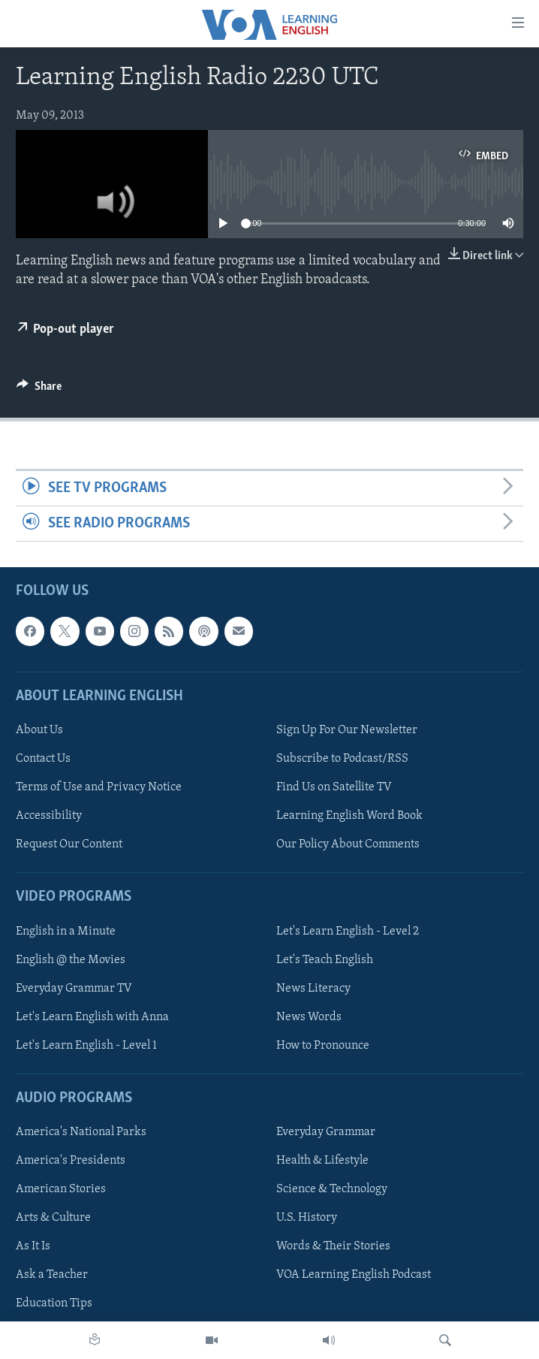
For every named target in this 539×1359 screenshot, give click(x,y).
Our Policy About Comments (348, 844)
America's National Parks (81, 1132)
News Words (309, 1017)
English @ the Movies (70, 960)
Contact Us (43, 759)
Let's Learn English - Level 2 (347, 932)
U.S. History (306, 1219)
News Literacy (313, 989)
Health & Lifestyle (322, 1161)
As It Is (33, 1247)
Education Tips (54, 1304)
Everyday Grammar (325, 1132)
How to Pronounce (322, 1046)
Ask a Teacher (52, 1276)
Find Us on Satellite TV (334, 787)
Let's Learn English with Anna (92, 1017)
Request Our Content (69, 844)
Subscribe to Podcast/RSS (342, 759)
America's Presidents (70, 1161)
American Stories (61, 1190)
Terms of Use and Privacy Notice (99, 787)
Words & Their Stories (333, 1247)
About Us (39, 730)
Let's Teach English (324, 960)
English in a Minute (66, 932)
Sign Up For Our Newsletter (346, 730)
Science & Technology (331, 1190)
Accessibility (49, 816)
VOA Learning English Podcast (353, 1276)
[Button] (39, 390)
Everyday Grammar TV (74, 989)
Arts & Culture (53, 1219)
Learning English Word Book (349, 816)
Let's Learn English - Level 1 (86, 1046)
